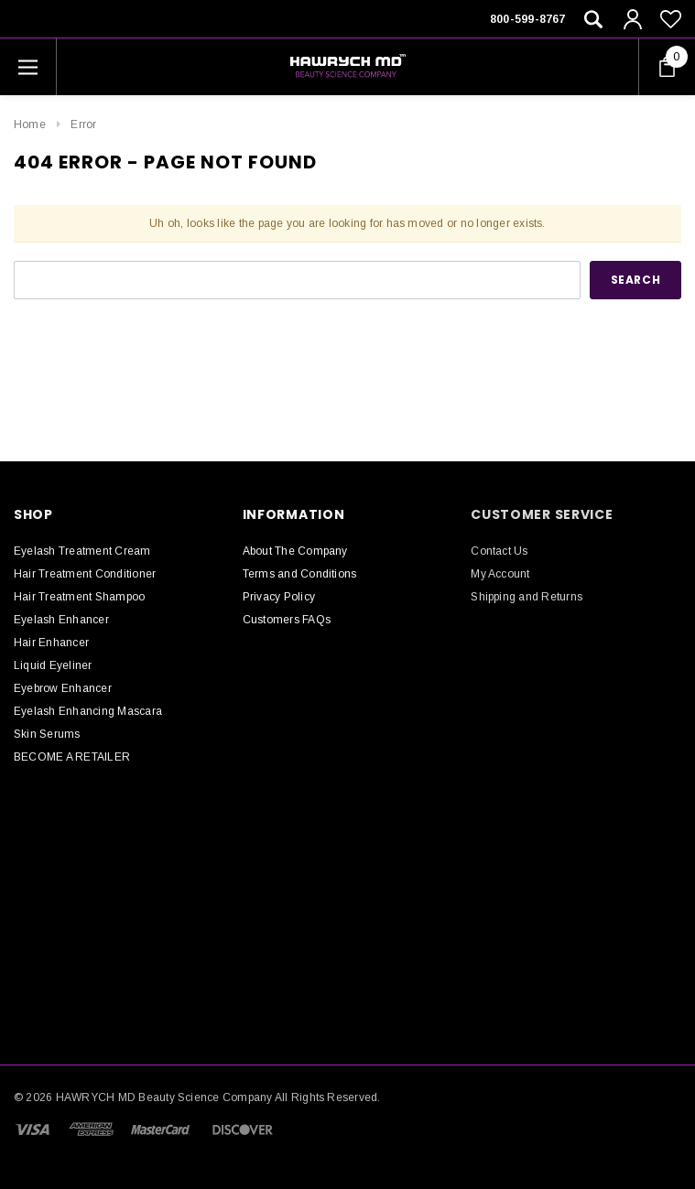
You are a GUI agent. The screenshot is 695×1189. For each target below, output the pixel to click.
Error (83, 124)
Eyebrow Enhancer (63, 688)
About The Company (295, 551)
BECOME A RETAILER (72, 757)
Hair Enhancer (51, 642)
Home (30, 124)
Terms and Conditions (300, 573)
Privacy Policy (279, 596)
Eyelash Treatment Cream (82, 551)
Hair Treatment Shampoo (79, 596)
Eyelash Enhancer (61, 619)
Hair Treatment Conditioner (85, 573)
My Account (500, 573)
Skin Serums (47, 734)
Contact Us (499, 551)
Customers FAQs (287, 619)
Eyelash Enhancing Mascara (88, 711)
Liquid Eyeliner (53, 665)
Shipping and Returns (526, 596)
